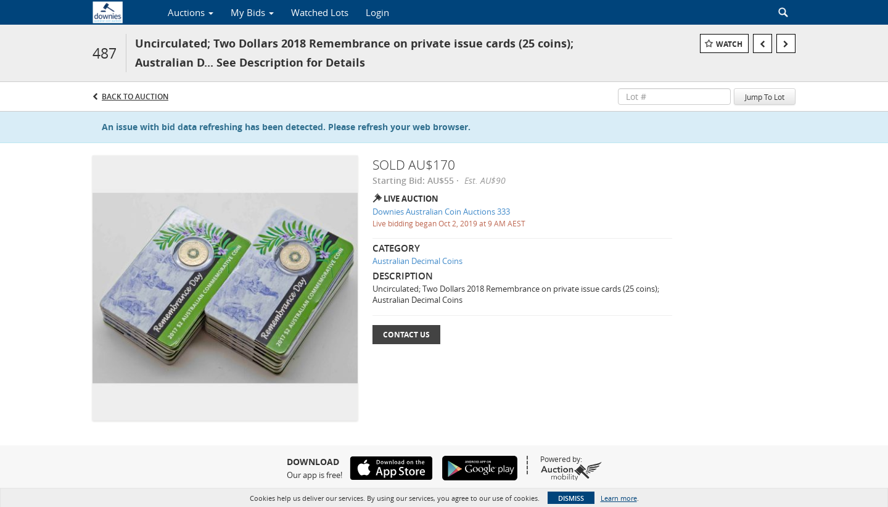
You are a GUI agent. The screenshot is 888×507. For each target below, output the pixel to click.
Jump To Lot (764, 97)
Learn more (619, 498)
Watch (729, 44)
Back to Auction (135, 96)
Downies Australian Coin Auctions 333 (441, 211)
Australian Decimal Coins (417, 260)
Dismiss (571, 498)
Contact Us (406, 334)
